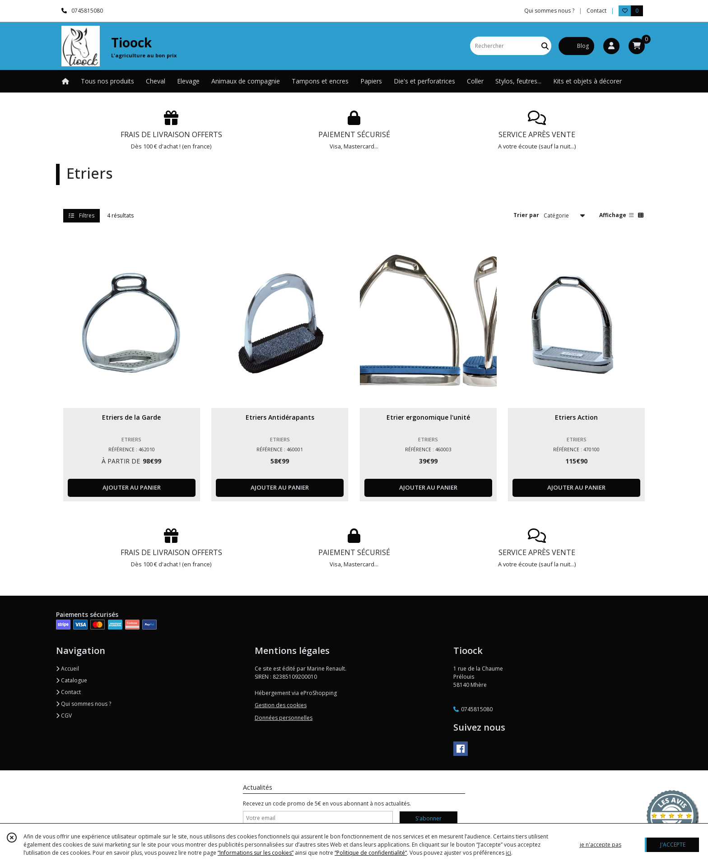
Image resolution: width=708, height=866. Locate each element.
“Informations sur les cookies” (255, 853)
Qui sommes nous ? (83, 704)
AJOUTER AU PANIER (131, 487)
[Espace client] (611, 46)
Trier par (526, 215)
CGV (64, 715)
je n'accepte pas (600, 844)
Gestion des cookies (281, 705)
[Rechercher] (545, 46)
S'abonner (428, 818)
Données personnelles (283, 718)
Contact (596, 10)
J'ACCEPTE (672, 844)
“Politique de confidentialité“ (371, 853)
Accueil (67, 668)
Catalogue (71, 680)
